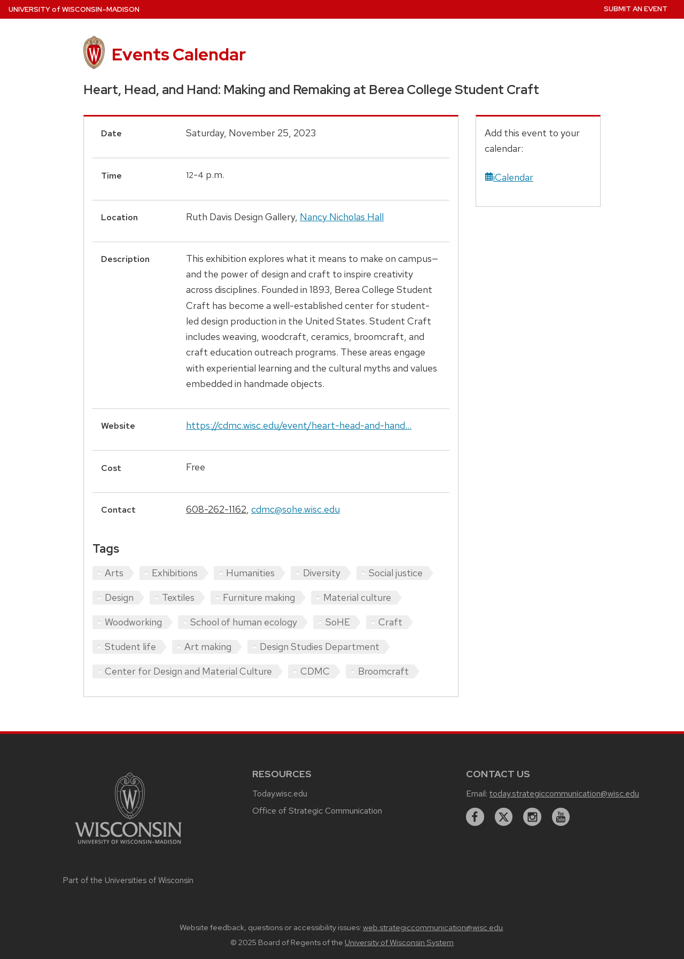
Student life (130, 646)
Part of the (128, 880)
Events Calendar (179, 54)
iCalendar (509, 177)
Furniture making (259, 597)
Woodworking (133, 622)
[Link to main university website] (128, 845)
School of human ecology (243, 622)
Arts (114, 573)
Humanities (250, 573)
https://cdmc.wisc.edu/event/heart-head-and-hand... (298, 425)
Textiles (178, 597)
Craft (390, 622)
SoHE (337, 622)
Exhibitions (175, 573)
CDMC (315, 671)
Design (119, 597)
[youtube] (561, 817)
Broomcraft (383, 671)
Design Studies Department (319, 646)
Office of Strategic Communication (317, 810)
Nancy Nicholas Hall (342, 217)
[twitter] (504, 817)
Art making (207, 646)
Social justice (396, 573)
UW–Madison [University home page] (74, 9)
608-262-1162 (216, 509)
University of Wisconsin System (399, 942)
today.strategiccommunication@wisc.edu (564, 793)
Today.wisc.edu (279, 793)
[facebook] (475, 817)
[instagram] (532, 817)
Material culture (357, 597)
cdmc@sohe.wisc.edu (295, 509)
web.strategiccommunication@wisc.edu (433, 927)
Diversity (321, 573)
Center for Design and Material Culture (188, 671)
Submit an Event (635, 8)
